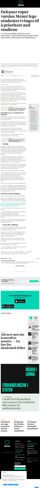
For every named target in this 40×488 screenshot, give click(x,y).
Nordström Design (34, 458)
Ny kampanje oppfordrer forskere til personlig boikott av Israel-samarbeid (35, 350)
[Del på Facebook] (32, 76)
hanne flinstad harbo (5, 253)
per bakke (21, 253)
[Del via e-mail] (38, 76)
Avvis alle (5, 484)
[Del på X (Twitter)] (34, 76)
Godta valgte (10, 484)
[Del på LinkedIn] (36, 76)
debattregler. (17, 452)
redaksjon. (17, 451)
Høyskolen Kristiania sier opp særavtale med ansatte (35, 358)
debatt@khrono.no (31, 444)
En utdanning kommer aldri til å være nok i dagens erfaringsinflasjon (36, 327)
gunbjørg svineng (14, 253)
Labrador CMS (33, 460)
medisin (25, 253)
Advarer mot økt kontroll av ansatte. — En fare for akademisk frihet (35, 335)
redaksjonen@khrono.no (32, 443)
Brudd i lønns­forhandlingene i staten (35, 343)
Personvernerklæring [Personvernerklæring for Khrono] (7, 452)
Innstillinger (36, 487)
